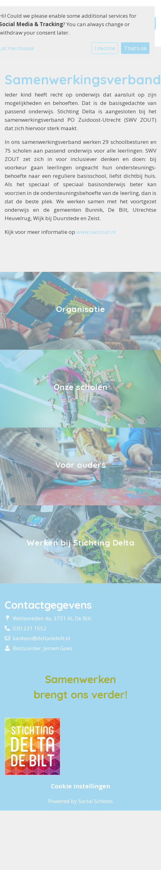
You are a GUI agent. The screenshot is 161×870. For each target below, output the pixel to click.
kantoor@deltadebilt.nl (41, 638)
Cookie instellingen (80, 786)
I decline (105, 48)
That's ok (135, 48)
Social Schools (95, 801)
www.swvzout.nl (96, 231)
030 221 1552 (29, 628)
